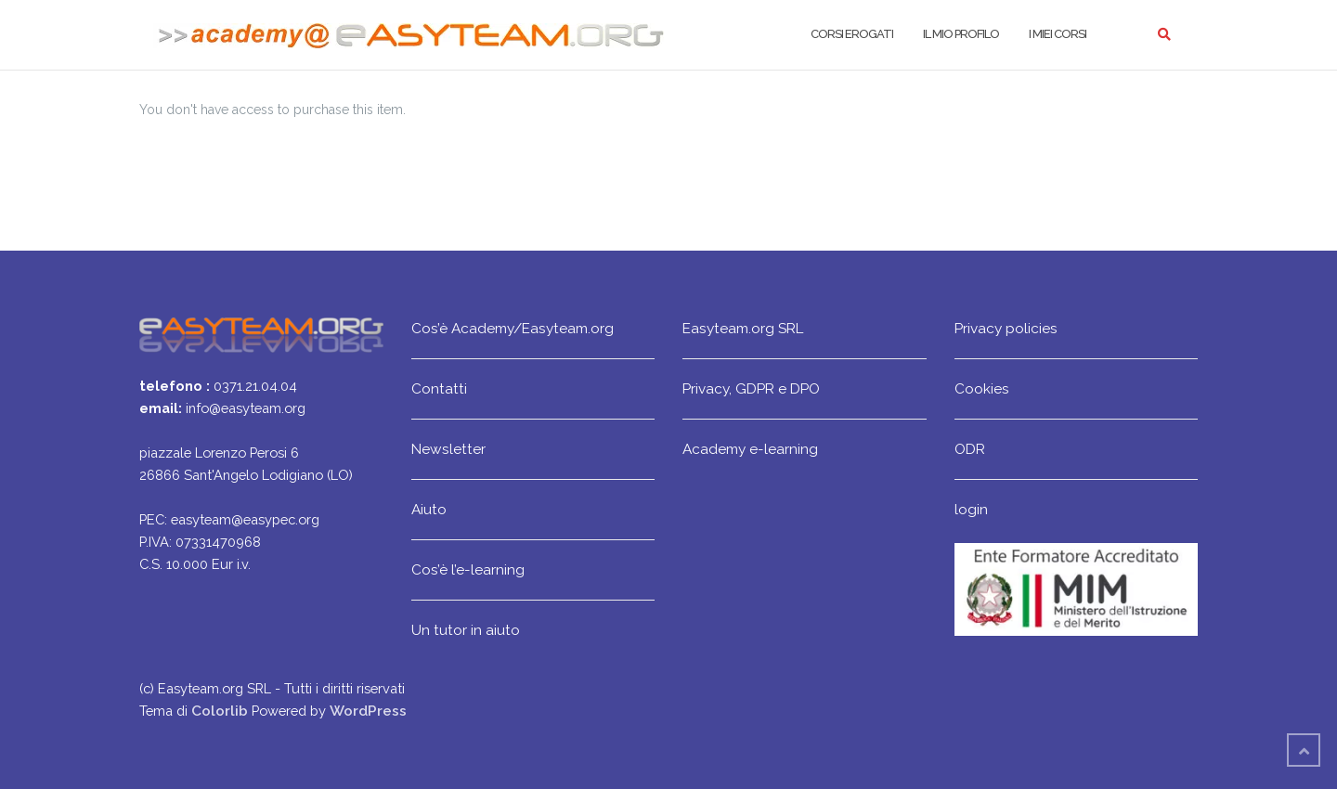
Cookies (981, 388)
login (971, 509)
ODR (969, 449)
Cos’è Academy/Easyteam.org (512, 328)
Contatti (439, 388)
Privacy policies (1006, 328)
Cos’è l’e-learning (468, 569)
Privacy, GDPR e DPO (751, 388)
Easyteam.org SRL (742, 328)
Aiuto (429, 509)
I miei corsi (1057, 34)
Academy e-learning (750, 449)
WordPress (368, 710)
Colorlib (219, 710)
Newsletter (448, 449)
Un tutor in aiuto (465, 630)
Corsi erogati (852, 34)
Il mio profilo (961, 34)
